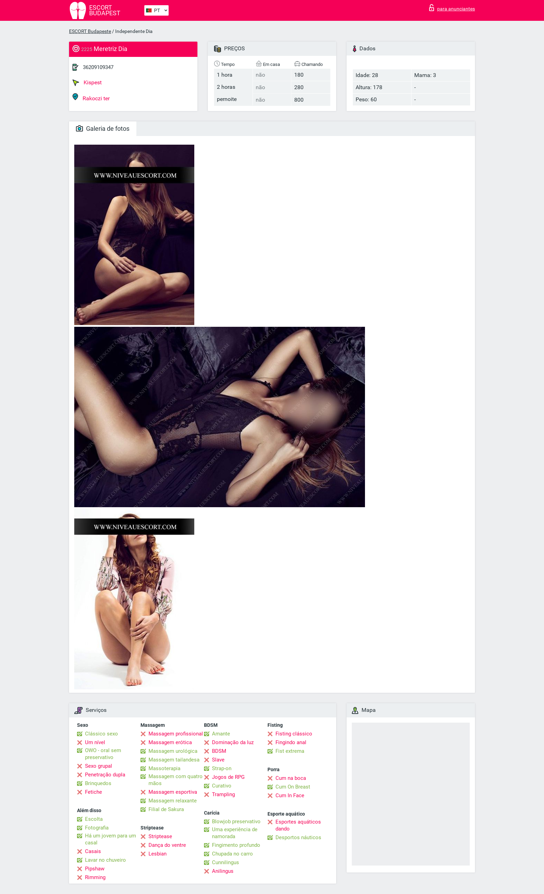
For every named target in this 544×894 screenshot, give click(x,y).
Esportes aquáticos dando (298, 825)
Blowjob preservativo (236, 821)
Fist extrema (289, 751)
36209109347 (98, 67)
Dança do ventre (167, 845)
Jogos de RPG (228, 777)
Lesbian (157, 854)
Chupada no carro (232, 854)
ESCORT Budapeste (90, 31)
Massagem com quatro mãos (175, 779)
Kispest (87, 82)
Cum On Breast (292, 787)
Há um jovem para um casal (110, 839)
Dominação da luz (233, 742)
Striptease (160, 836)
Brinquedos (98, 783)
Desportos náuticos (298, 837)
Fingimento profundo (236, 845)
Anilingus (222, 871)
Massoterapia (164, 768)
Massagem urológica (172, 751)
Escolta (94, 819)
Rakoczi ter (91, 97)
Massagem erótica (170, 742)
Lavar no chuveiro (105, 860)
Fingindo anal (290, 742)
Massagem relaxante (172, 801)
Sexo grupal (98, 766)
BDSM (219, 751)
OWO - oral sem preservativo (103, 753)
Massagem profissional (175, 734)
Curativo (221, 786)
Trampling (223, 794)
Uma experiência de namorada (234, 833)
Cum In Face (289, 795)
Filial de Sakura (166, 809)
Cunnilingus (225, 862)
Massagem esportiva (172, 792)
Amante (221, 734)
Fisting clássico (293, 734)
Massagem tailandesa (173, 760)
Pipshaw (94, 869)
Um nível (95, 742)
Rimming (95, 877)
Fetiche (93, 792)
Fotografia (97, 828)
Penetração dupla (105, 775)
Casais (93, 851)
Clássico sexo (101, 734)
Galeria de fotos (102, 128)
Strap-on (221, 768)
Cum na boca (290, 778)
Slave (218, 760)
